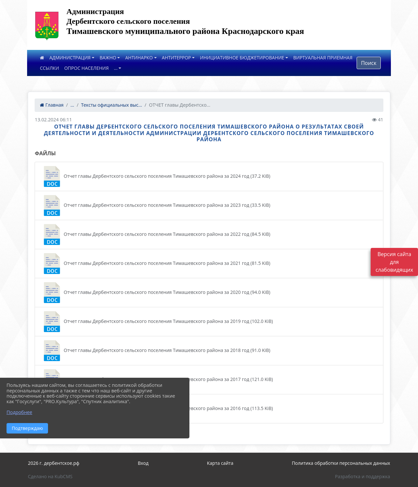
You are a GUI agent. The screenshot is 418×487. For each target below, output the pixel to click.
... (116, 68)
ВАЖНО (108, 57)
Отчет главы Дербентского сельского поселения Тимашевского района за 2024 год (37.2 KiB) (155, 176)
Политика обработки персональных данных (341, 463)
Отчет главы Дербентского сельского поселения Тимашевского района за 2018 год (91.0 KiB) (155, 350)
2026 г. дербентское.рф (53, 463)
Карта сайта (220, 463)
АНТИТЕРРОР (176, 57)
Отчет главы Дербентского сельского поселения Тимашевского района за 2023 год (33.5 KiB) (155, 205)
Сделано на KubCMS (50, 476)
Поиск (368, 63)
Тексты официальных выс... (111, 105)
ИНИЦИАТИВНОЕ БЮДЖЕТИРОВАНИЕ (242, 57)
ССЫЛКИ (49, 68)
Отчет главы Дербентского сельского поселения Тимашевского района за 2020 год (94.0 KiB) (155, 292)
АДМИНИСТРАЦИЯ (69, 57)
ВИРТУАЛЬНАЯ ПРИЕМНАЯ (322, 57)
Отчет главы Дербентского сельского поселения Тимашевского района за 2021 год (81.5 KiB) (155, 263)
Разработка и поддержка (362, 476)
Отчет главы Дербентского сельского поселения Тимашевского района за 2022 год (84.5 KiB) (155, 234)
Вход (143, 463)
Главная (51, 105)
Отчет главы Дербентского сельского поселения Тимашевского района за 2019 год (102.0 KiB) (157, 321)
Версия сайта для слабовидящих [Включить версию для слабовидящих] (394, 262)
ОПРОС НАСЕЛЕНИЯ (86, 68)
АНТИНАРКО (139, 57)
